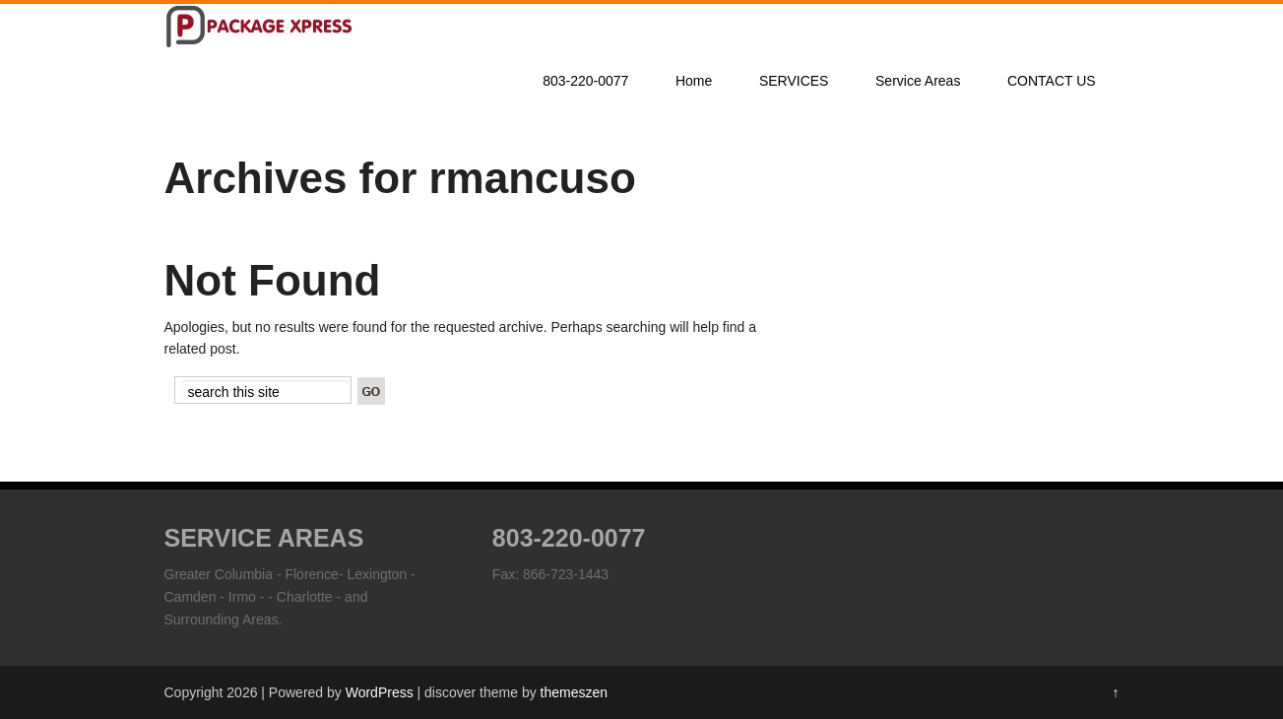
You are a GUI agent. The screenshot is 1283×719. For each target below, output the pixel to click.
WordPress (380, 692)
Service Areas (917, 81)
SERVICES (794, 81)
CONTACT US (1051, 81)
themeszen (574, 692)
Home (693, 81)
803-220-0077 (585, 81)
